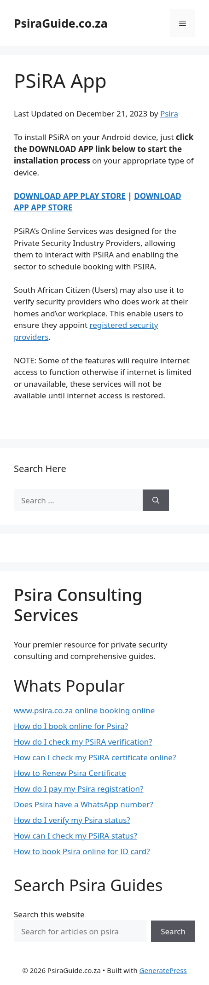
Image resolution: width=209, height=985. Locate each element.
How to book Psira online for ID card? (82, 851)
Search (173, 931)
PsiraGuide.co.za (61, 23)
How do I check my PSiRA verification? (83, 741)
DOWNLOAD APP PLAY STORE (70, 196)
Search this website (49, 914)
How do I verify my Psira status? (72, 820)
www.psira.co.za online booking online (84, 710)
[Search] (156, 501)
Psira (169, 113)
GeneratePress (163, 970)
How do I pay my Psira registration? (79, 788)
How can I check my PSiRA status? (75, 835)
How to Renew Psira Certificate (70, 773)
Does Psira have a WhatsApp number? (83, 804)
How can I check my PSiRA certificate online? (95, 757)
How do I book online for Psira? (71, 726)
